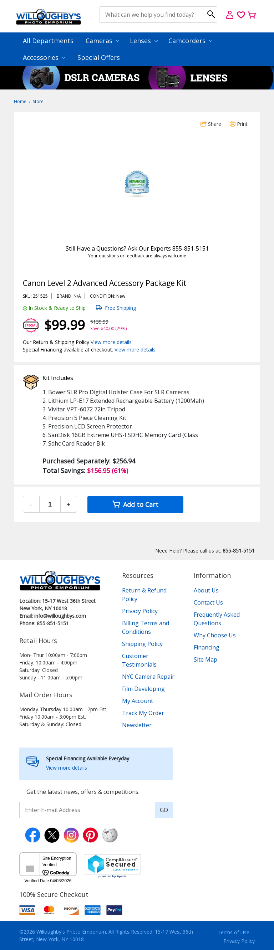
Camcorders (190, 40)
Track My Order (143, 713)
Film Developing (143, 689)
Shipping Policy (142, 644)
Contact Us (208, 602)
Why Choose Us (215, 635)
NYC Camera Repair (148, 677)
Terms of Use (233, 932)
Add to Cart (135, 504)
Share (211, 123)
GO (164, 810)
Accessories (44, 57)
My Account (137, 701)
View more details (111, 342)
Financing (206, 647)
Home (20, 101)
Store (38, 101)
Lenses (144, 40)
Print (239, 123)
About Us (206, 590)
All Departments (48, 40)
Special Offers (98, 57)
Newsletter (137, 725)
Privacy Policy (140, 611)
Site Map (205, 659)
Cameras (102, 40)
